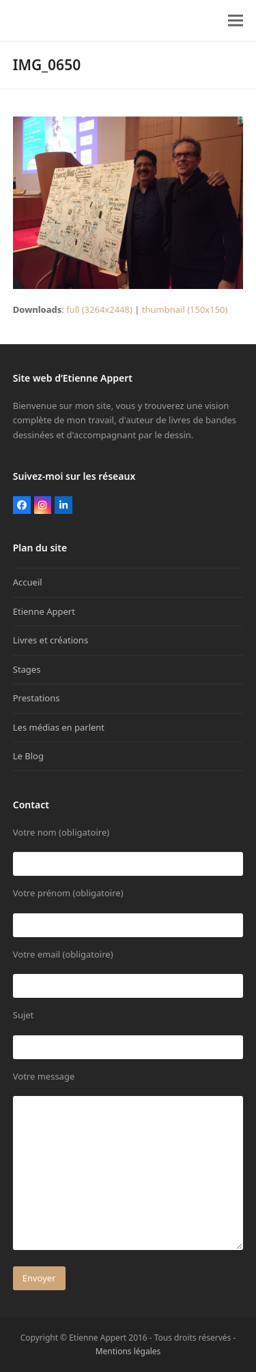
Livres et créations (50, 640)
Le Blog (28, 756)
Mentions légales (128, 1351)
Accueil (27, 582)
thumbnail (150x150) (185, 309)
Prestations (36, 698)
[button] (235, 21)
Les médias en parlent (58, 727)
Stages (27, 669)
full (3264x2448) (99, 309)
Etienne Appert (44, 611)
